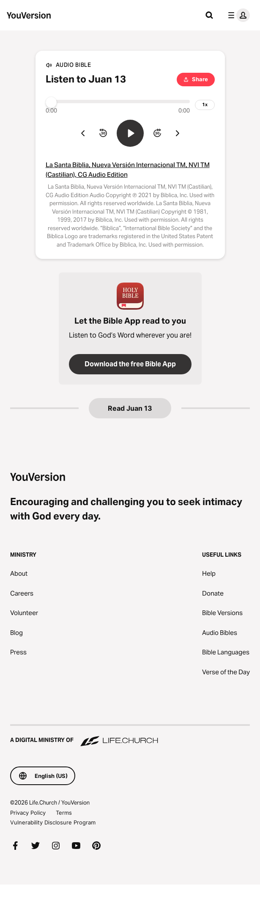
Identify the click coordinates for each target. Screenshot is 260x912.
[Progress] (118, 101)
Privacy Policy (28, 812)
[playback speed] (204, 105)
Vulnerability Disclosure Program (53, 822)
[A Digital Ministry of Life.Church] (130, 736)
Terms (64, 812)
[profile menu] (237, 15)
